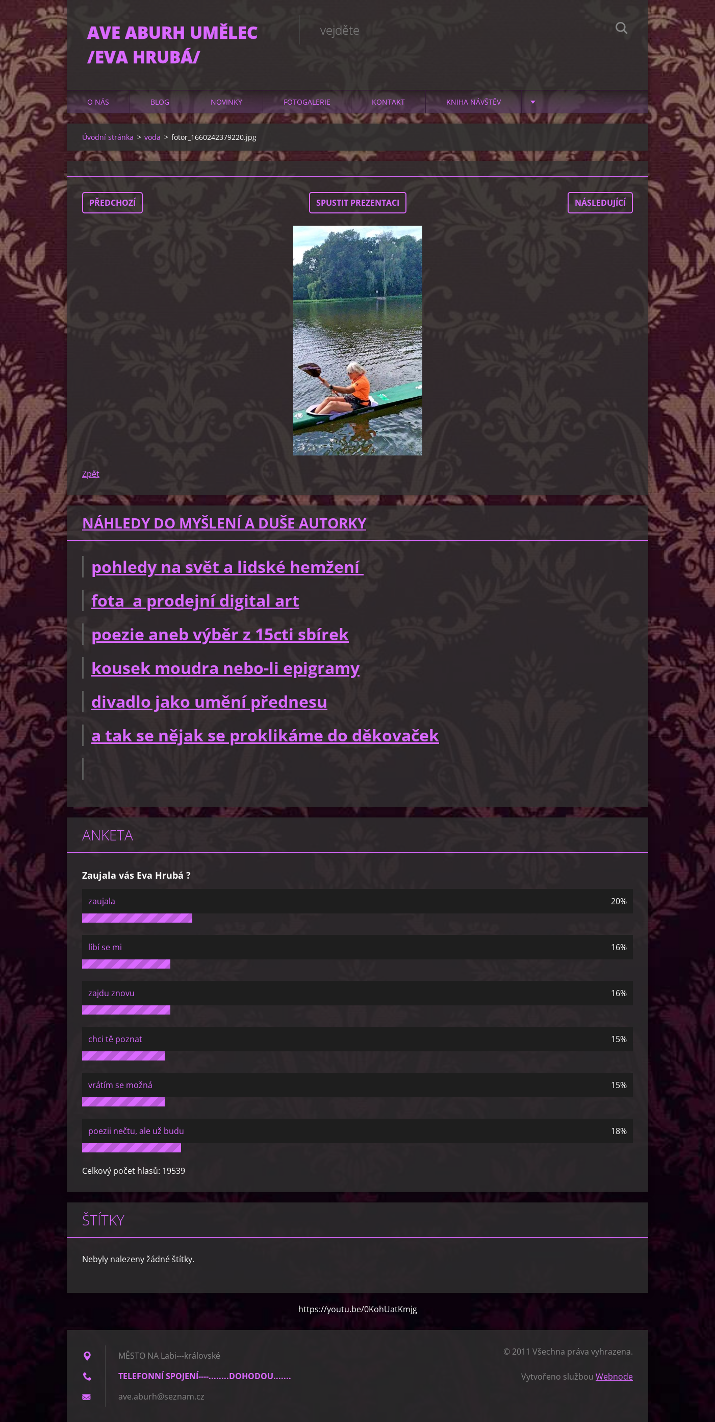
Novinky (226, 102)
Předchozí (112, 202)
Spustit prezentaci (357, 202)
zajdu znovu (111, 993)
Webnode (614, 1376)
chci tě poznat (115, 1039)
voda (152, 137)
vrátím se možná (120, 1085)
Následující (600, 202)
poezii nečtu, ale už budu (136, 1131)
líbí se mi (105, 947)
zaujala (101, 901)
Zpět (90, 473)
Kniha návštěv (473, 102)
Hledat (622, 29)
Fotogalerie (307, 102)
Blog (159, 102)
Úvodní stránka (108, 137)
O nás (98, 102)
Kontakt (388, 102)
